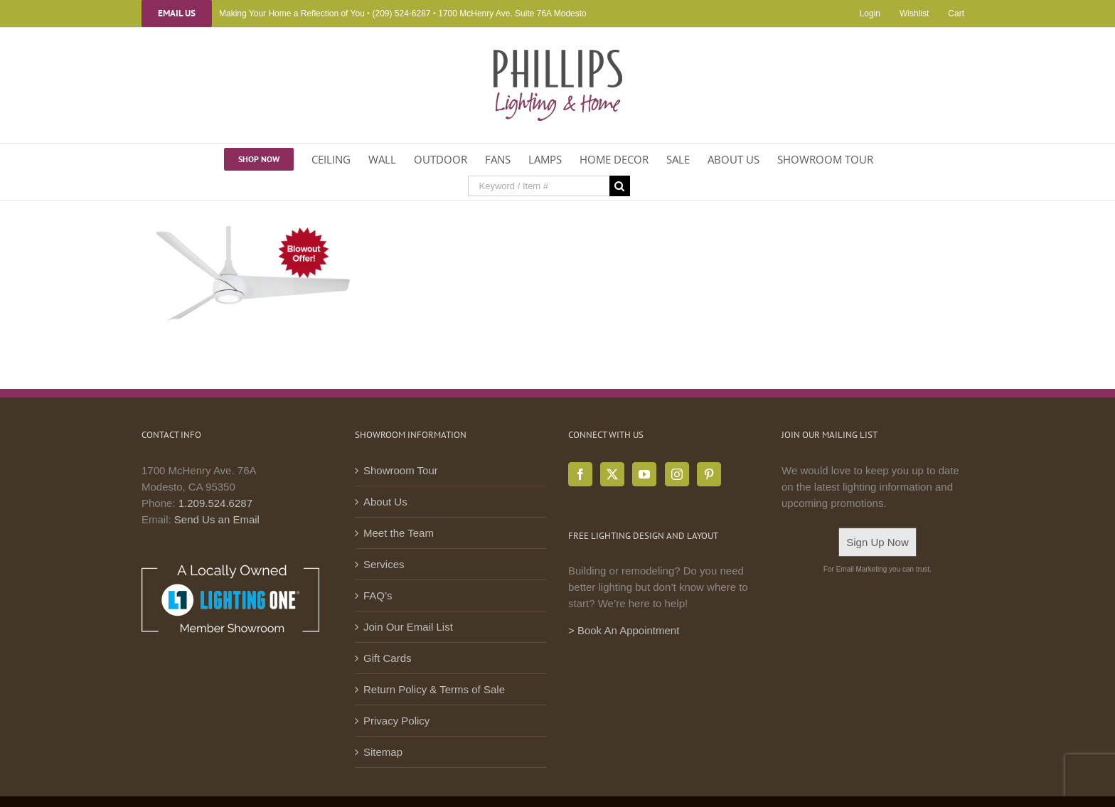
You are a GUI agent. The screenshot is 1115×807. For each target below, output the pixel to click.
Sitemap (382, 752)
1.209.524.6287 (215, 503)
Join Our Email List (408, 627)
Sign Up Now (877, 542)
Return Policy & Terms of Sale (434, 689)
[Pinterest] (709, 474)
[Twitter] (612, 474)
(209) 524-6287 (401, 13)
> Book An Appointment (623, 630)
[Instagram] (677, 474)
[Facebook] (580, 474)
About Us (385, 502)
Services (384, 564)
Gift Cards (387, 658)
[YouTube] (644, 474)
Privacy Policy (396, 721)
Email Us (177, 13)
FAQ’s (378, 595)
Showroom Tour (400, 470)
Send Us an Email (217, 519)
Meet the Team (398, 533)
